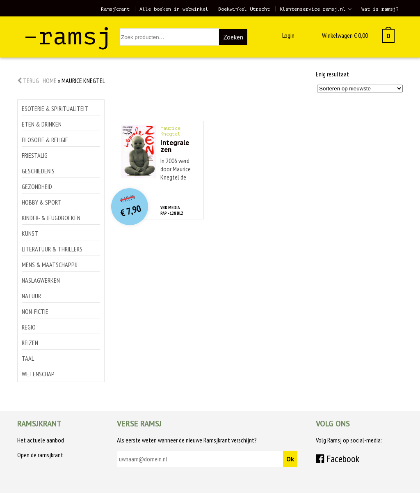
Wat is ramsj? (380, 9)
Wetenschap (38, 374)
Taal (28, 358)
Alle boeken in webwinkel (173, 9)
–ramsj (67, 36)
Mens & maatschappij (50, 264)
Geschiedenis (38, 171)
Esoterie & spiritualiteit (55, 108)
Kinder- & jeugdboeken (51, 218)
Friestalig (35, 155)
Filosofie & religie (45, 140)
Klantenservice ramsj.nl (313, 9)
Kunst (30, 233)
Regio (29, 327)
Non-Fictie (35, 311)
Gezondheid (37, 186)
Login (288, 35)
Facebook (337, 458)
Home (50, 80)
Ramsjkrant (115, 9)
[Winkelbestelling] (360, 88)
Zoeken (233, 37)
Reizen (30, 343)
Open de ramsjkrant (40, 455)
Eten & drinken (42, 124)
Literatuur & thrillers (52, 249)
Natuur (31, 296)
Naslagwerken (41, 280)
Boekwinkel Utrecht (244, 9)
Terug (28, 80)
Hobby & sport (41, 202)
